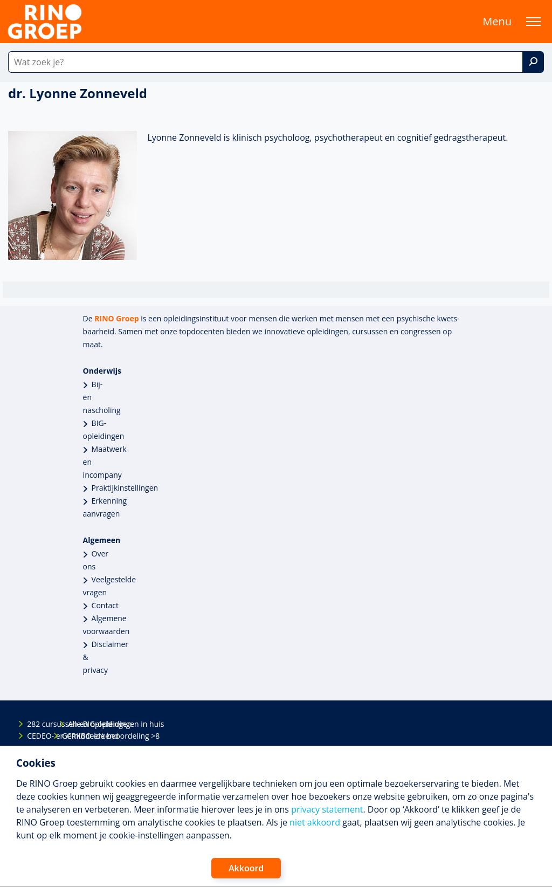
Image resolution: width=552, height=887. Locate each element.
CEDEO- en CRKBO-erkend (36, 736)
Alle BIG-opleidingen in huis (77, 724)
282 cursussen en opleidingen (36, 724)
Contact (105, 605)
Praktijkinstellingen (125, 488)
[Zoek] (533, 62)
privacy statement (327, 809)
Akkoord (246, 868)
